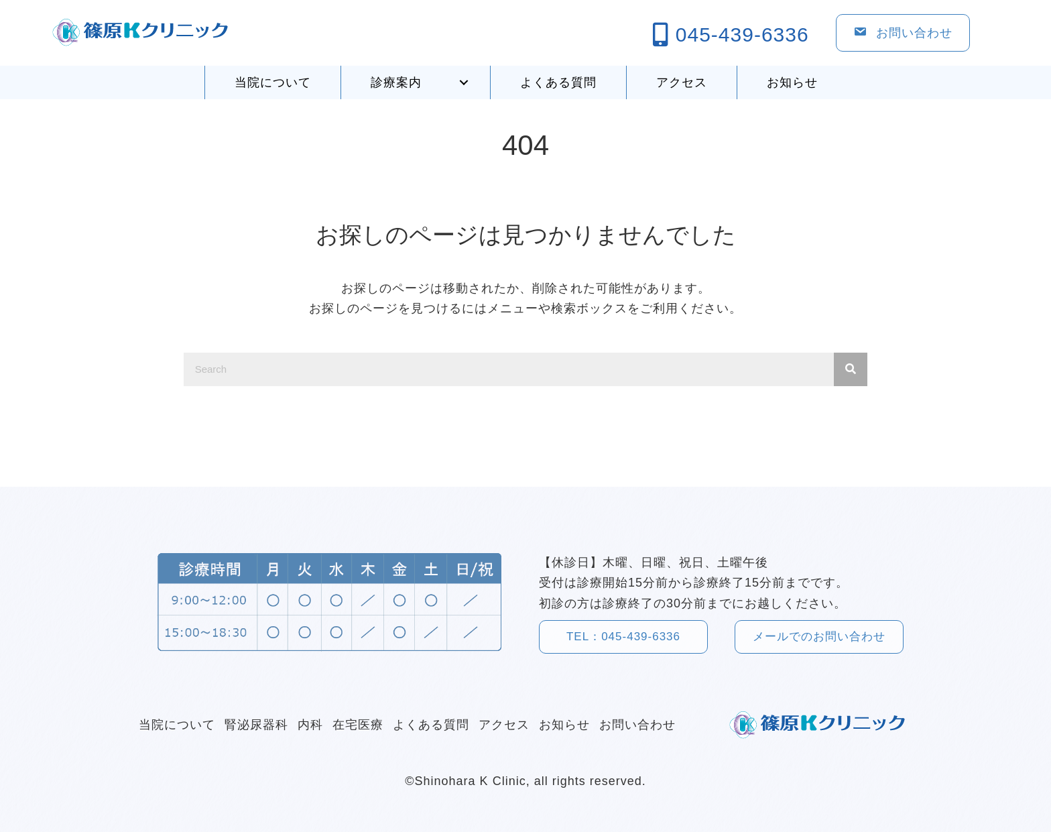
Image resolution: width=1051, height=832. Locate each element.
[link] (272, 83)
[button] (463, 82)
